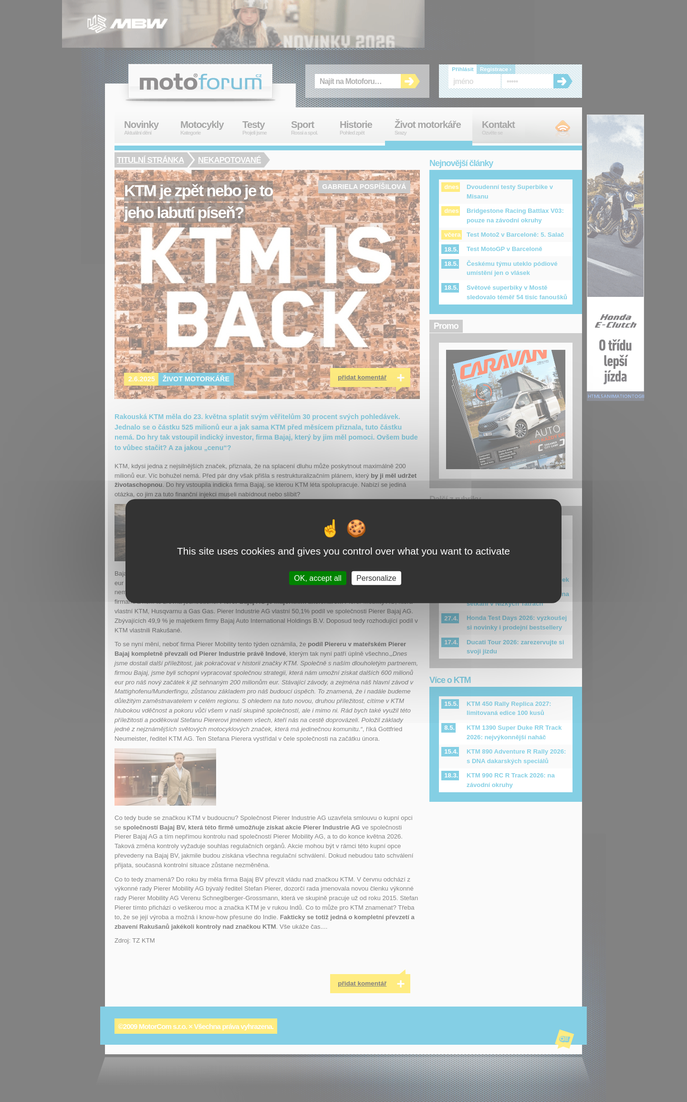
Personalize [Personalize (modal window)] (376, 578)
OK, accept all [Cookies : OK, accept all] (318, 578)
